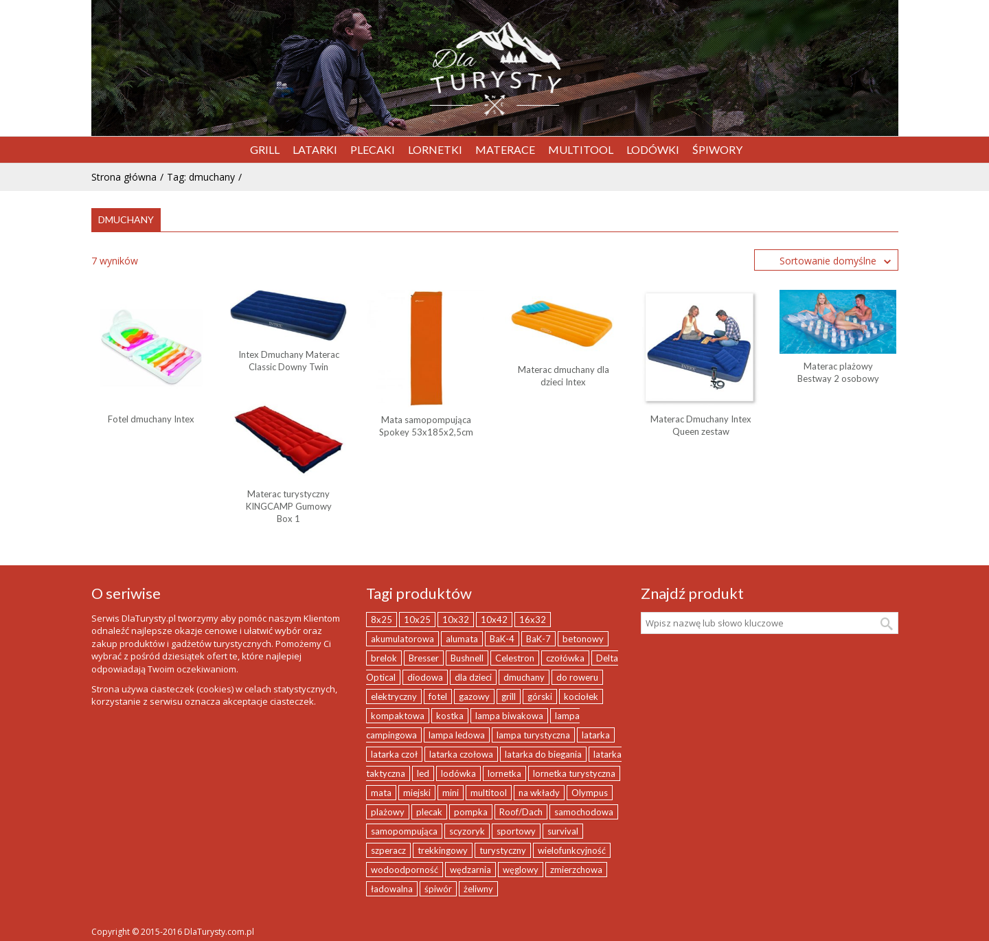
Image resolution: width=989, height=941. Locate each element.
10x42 (494, 619)
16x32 (532, 619)
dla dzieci (473, 677)
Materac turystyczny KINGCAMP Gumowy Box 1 (289, 506)
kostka (450, 715)
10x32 (455, 619)
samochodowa (583, 811)
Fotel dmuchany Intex (151, 418)
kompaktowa (397, 715)
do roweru (577, 677)
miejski (417, 792)
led (423, 773)
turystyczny (502, 850)
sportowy (516, 831)
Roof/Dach (521, 811)
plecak (429, 811)
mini (450, 792)
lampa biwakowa (509, 715)
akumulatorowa (402, 638)
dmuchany (524, 677)
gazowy (474, 696)
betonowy (583, 638)
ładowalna (392, 888)
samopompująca (404, 831)
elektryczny (394, 696)
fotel (438, 696)
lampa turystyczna (533, 734)
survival (562, 831)
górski (539, 696)
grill (508, 696)
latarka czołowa (461, 754)
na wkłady (539, 792)
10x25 (417, 619)
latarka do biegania (543, 754)
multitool (488, 792)
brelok (384, 658)
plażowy (388, 811)
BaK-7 (538, 638)
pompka (471, 811)
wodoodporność (404, 869)
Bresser (424, 658)
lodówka (458, 773)
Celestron (514, 658)
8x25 (381, 619)
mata (381, 792)
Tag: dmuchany (201, 176)
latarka (596, 734)
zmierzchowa (576, 869)
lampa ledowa (457, 734)
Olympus (589, 792)
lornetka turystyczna (574, 773)
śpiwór (438, 888)
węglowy (520, 869)
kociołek (581, 696)
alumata (462, 638)
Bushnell (467, 658)
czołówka (565, 658)
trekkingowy (443, 850)
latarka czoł (394, 754)
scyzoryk (467, 831)
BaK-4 (502, 638)
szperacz (388, 850)
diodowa (425, 677)
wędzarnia (470, 869)
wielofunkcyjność (572, 850)
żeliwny (478, 888)
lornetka (504, 773)
